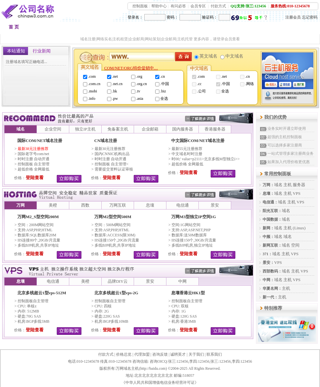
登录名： (135, 17)
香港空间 (106, 28)
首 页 (14, 27)
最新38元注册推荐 (33, 148)
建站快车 (266, 28)
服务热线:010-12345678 (290, 6)
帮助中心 (159, 6)
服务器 (299, 184)
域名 (278, 184)
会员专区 (198, 6)
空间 (295, 245)
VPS (296, 193)
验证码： (209, 17)
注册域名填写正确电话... (26, 61)
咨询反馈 (160, 354)
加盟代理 (234, 28)
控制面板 (140, 6)
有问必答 (178, 6)
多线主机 (138, 28)
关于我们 (196, 354)
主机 (287, 184)
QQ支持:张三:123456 (248, 6)
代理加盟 (142, 354)
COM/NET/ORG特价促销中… (131, 68)
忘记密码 (309, 17)
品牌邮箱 (170, 28)
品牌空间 (74, 28)
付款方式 (218, 6)
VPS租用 (202, 28)
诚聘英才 (178, 354)
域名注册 (42, 28)
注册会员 (293, 17)
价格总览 (123, 354)
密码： (172, 17)
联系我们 (214, 354)
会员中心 (298, 28)
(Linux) (299, 227)
